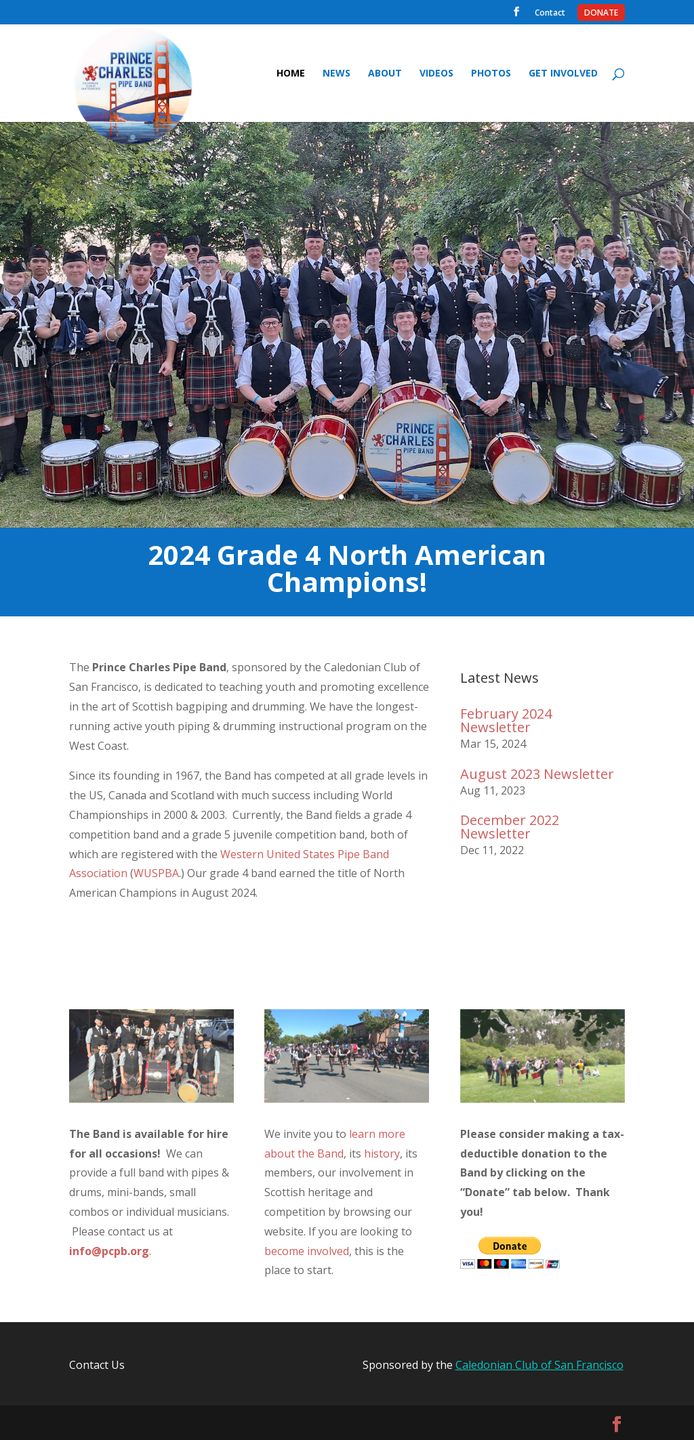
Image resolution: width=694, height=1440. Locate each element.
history (382, 1153)
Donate (601, 14)
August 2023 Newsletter (537, 774)
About (385, 73)
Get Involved (563, 73)
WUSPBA (156, 873)
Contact (550, 14)
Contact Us (97, 1364)
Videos (436, 73)
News (336, 73)
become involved (306, 1251)
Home (291, 73)
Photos (491, 73)
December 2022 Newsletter (509, 827)
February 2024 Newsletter (506, 720)
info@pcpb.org (109, 1251)
